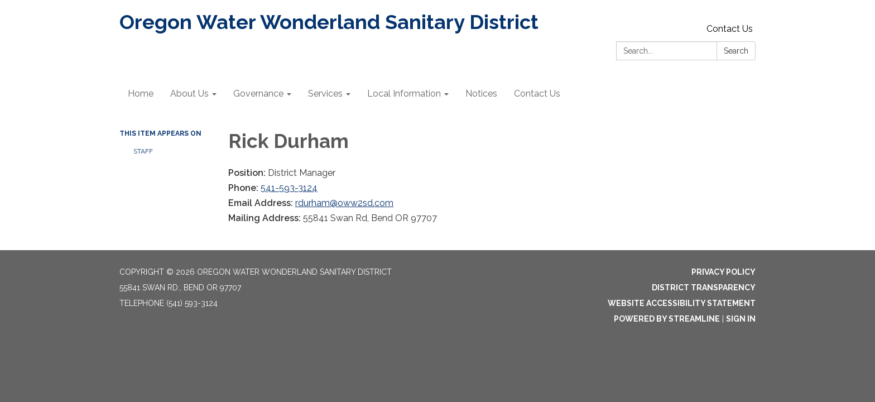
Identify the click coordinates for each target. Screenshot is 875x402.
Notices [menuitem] (481, 93)
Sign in (741, 318)
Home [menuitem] (140, 93)
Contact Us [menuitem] (537, 93)
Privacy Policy (723, 271)
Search (736, 50)
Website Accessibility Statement (682, 303)
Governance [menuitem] (258, 93)
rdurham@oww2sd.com (344, 203)
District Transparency (704, 287)
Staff (143, 151)
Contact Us (729, 28)
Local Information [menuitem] (404, 93)
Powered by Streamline (667, 318)
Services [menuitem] (325, 93)
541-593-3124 (289, 188)
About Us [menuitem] (189, 93)
